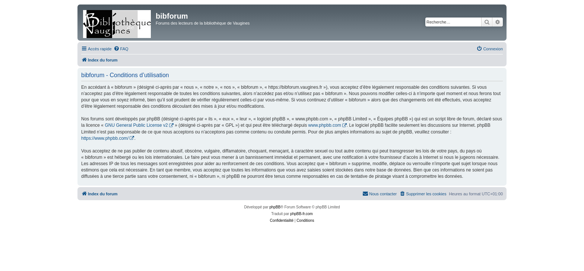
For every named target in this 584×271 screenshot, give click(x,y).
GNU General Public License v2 (136, 125)
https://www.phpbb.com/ (104, 138)
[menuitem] (121, 48)
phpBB (274, 207)
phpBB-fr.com (301, 214)
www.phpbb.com (324, 125)
